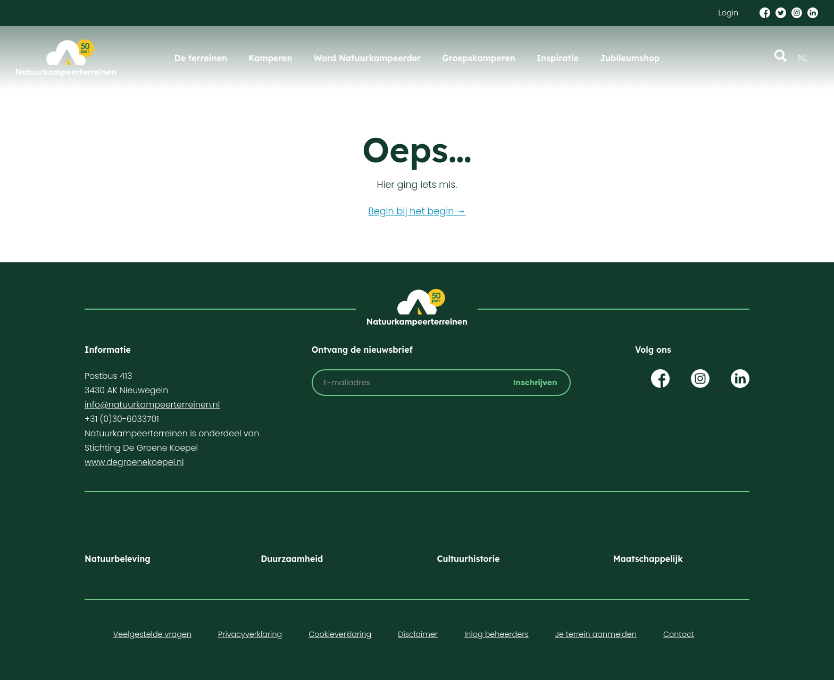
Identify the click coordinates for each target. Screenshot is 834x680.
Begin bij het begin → (417, 211)
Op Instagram (700, 378)
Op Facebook (660, 378)
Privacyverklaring (250, 634)
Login (728, 12)
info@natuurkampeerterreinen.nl (152, 405)
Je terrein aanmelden (596, 634)
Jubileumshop (630, 58)
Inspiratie (558, 58)
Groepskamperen (478, 58)
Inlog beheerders (496, 634)
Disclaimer (418, 634)
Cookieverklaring (339, 634)
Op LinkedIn (740, 378)
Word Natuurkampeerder (367, 58)
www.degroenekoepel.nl (134, 462)
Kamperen (270, 58)
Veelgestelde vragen (152, 634)
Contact (678, 634)
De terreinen (200, 58)
